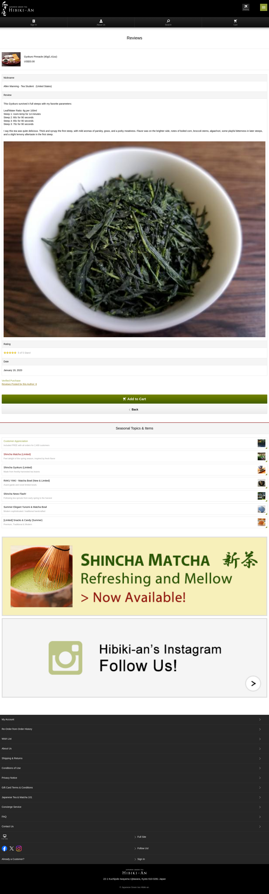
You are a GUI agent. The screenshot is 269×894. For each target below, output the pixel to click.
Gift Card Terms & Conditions (17, 787)
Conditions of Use (11, 768)
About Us (101, 23)
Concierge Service (11, 807)
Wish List (6, 738)
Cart (235, 23)
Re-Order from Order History (17, 729)
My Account (8, 719)
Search (168, 23)
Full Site (141, 836)
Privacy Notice (9, 777)
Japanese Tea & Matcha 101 (17, 797)
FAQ (4, 816)
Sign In (33, 23)
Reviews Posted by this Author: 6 (19, 384)
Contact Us (8, 826)
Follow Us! (143, 848)
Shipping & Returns (12, 758)
